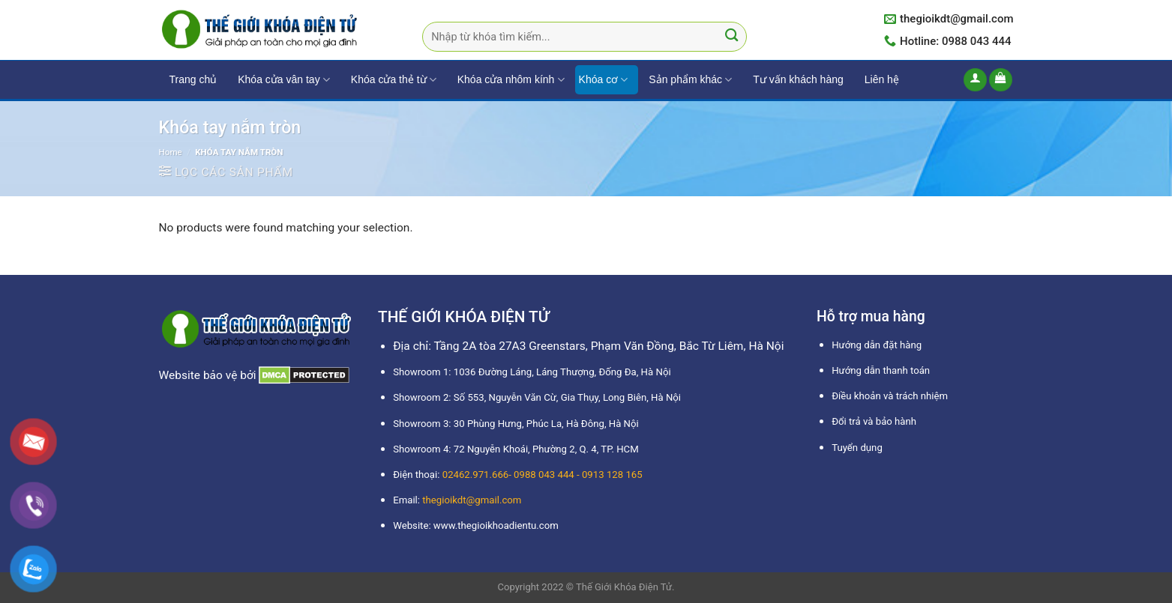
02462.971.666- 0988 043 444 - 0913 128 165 (542, 474)
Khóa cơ (603, 80)
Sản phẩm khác (690, 80)
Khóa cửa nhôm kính (511, 80)
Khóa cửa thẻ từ (393, 80)
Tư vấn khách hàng (798, 79)
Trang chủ (193, 79)
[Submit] (731, 37)
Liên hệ (882, 79)
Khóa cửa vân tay (284, 80)
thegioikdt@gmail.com (471, 500)
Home (170, 152)
